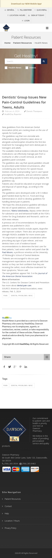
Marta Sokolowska (20, 210)
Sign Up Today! (36, 15)
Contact (8, 506)
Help (6, 513)
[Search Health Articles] (23, 61)
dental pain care (24, 285)
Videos (31, 67)
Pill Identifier (24, 10)
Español (9, 10)
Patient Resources (22, 42)
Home (7, 42)
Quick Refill (41, 10)
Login (26, 20)
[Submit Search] (44, 61)
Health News (13, 67)
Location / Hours (16, 15)
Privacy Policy (10, 528)
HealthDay (24, 344)
